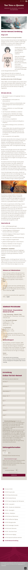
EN (23, 1)
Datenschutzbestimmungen (10, 459)
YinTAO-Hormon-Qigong (10, 534)
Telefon (5, 410)
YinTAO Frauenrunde (10, 492)
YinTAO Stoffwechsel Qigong (11, 519)
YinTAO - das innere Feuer (11, 531)
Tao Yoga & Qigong (14, 7)
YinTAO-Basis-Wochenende (11, 495)
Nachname (6, 386)
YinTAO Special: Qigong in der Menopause (14, 501)
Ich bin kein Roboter (9, 470)
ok (25, 568)
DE (20, 1)
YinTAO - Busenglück (9, 510)
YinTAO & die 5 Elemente (10, 528)
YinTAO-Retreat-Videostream (11, 516)
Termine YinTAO (8, 489)
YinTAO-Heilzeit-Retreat (10, 498)
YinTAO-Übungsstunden (10, 522)
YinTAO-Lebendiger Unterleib (11, 525)
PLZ (4, 400)
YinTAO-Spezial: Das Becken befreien (13, 537)
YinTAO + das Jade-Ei (9, 504)
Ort (4, 405)
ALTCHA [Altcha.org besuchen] (16, 472)
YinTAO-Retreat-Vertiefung (11, 540)
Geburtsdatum (6, 391)
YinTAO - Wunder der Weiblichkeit (12, 507)
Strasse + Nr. (6, 396)
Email (4, 415)
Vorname (5, 381)
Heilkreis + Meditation (10, 513)
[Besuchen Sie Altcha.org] (16, 470)
